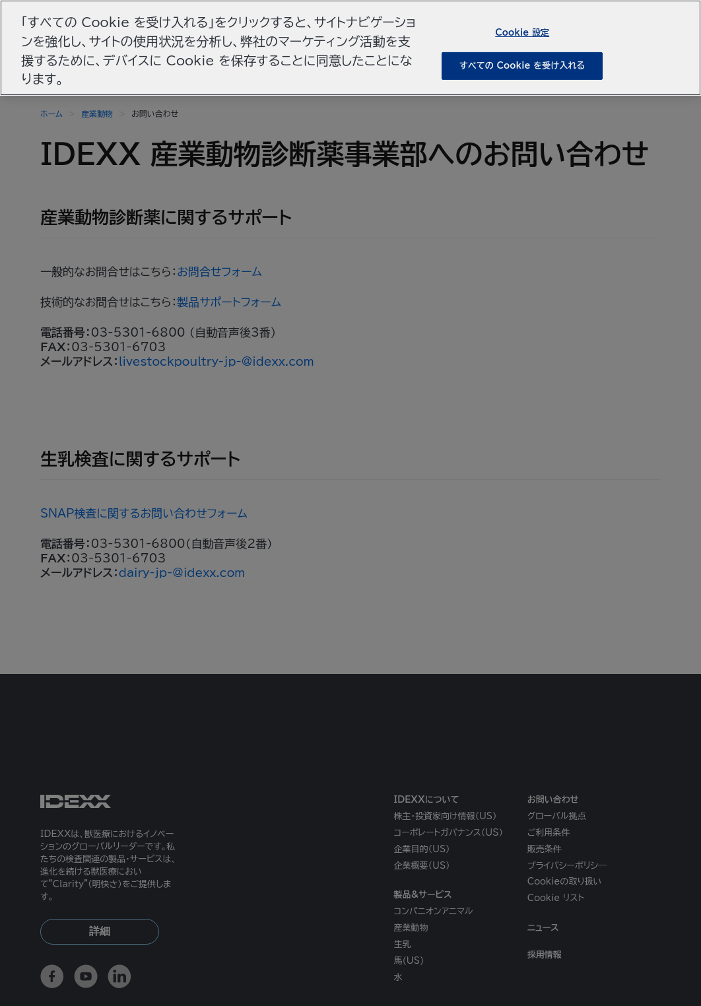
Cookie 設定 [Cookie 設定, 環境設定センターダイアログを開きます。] (522, 32)
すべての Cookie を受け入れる (522, 65)
